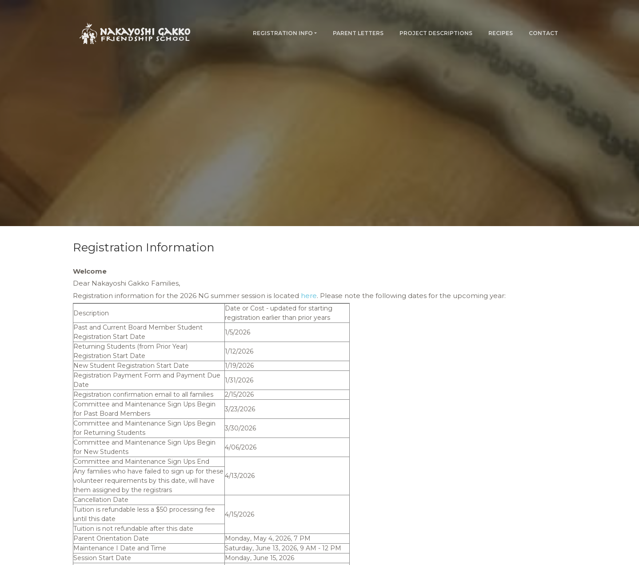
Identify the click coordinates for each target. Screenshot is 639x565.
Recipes (500, 33)
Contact (543, 33)
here (309, 295)
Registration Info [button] (283, 33)
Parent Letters (358, 33)
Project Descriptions (435, 33)
